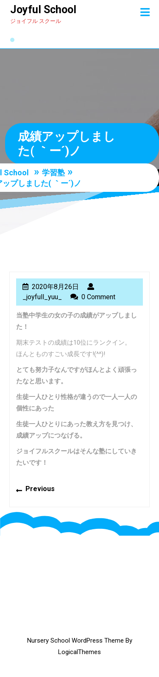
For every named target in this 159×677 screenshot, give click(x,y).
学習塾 (53, 172)
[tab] (145, 12)
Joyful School (43, 9)
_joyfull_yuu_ (42, 297)
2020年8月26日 (55, 287)
